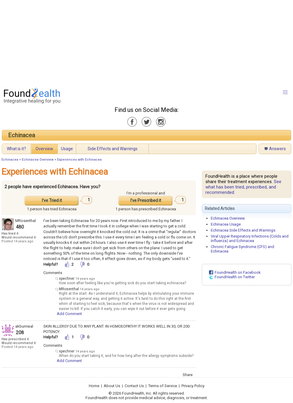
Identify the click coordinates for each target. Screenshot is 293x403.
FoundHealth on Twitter (235, 277)
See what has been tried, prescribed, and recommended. (243, 187)
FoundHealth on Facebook (238, 272)
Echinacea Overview (38, 160)
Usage (67, 148)
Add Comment (69, 313)
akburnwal (24, 326)
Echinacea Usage (226, 224)
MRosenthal (25, 220)
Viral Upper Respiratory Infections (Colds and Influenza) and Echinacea (250, 238)
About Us (112, 386)
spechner (66, 278)
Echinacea (21, 135)
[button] (285, 92)
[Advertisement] (133, 42)
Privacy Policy (193, 386)
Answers (277, 148)
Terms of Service (162, 386)
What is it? (16, 148)
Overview (44, 148)
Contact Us (134, 386)
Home (94, 386)
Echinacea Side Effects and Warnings (243, 230)
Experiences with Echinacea (79, 160)
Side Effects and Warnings (113, 148)
